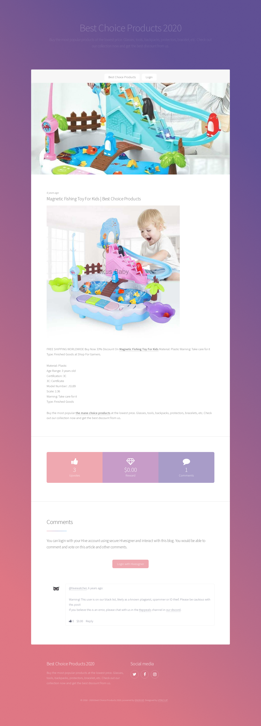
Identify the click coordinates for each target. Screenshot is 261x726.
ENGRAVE (139, 700)
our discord (173, 610)
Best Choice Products (122, 77)
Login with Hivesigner (130, 564)
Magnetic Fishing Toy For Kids (138, 349)
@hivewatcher (78, 588)
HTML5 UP (163, 700)
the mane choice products (93, 413)
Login (149, 77)
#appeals (145, 610)
